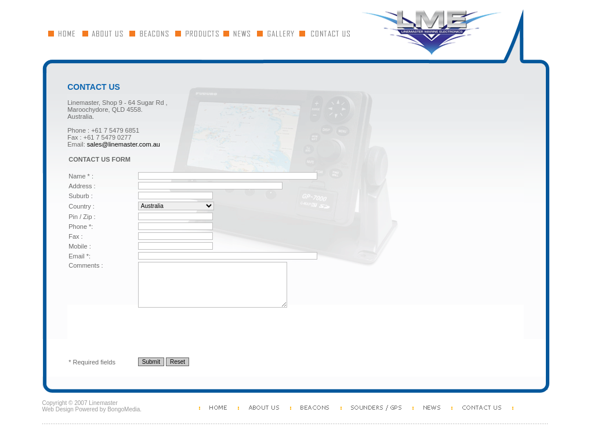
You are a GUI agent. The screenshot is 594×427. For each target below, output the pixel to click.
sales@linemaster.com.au (123, 144)
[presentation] (156, 332)
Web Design (58, 409)
